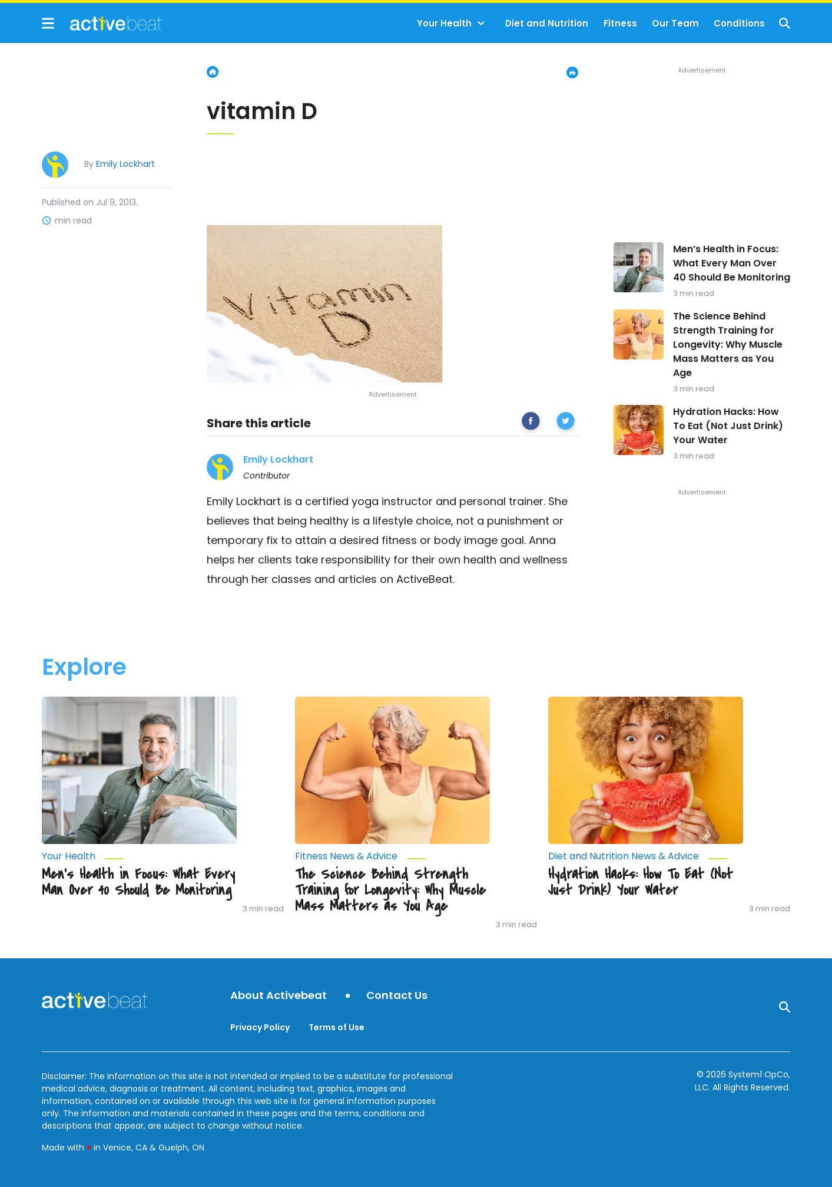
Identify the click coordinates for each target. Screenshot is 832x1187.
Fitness (620, 23)
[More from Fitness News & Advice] (392, 856)
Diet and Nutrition (546, 23)
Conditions (739, 23)
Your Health (444, 23)
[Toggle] (481, 23)
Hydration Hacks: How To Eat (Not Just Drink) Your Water (728, 426)
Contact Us (396, 996)
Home (212, 72)
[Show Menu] (48, 23)
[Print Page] (572, 72)
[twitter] (565, 423)
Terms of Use (336, 1027)
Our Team (675, 23)
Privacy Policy (260, 1027)
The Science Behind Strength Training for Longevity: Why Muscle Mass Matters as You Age (728, 344)
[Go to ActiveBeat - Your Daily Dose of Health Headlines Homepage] (101, 23)
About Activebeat (278, 996)
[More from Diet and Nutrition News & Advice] (645, 856)
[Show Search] (784, 23)
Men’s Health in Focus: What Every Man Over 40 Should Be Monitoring (731, 263)
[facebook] (530, 423)
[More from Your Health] (139, 856)
